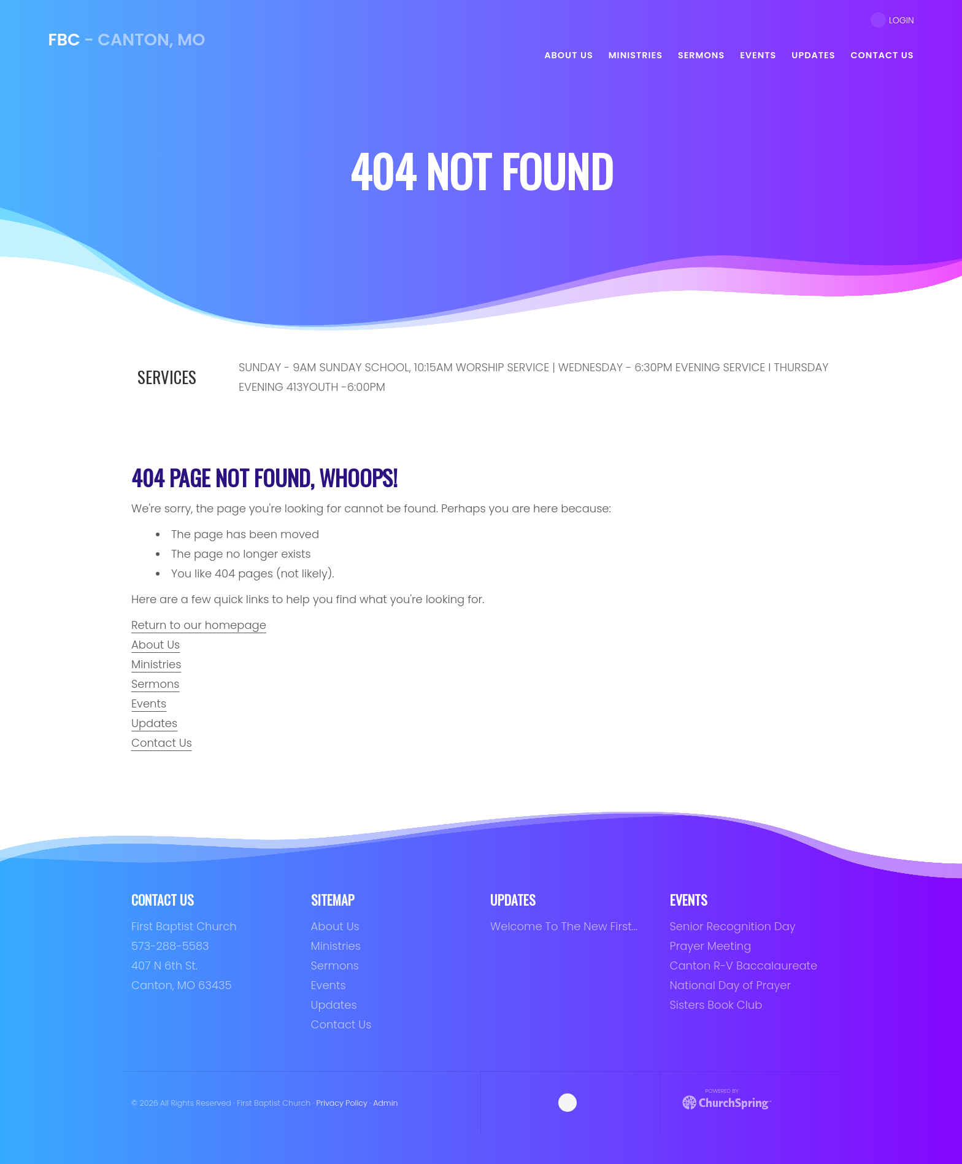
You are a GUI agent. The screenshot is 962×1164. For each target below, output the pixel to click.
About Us (155, 644)
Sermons (155, 684)
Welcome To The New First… (563, 926)
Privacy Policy (341, 1103)
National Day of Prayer (730, 985)
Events (148, 703)
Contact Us (161, 742)
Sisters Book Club (716, 1004)
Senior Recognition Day (733, 926)
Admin (385, 1103)
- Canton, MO (126, 39)
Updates (154, 723)
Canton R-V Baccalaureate (744, 965)
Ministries (156, 664)
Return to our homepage (198, 625)
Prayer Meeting (711, 946)
